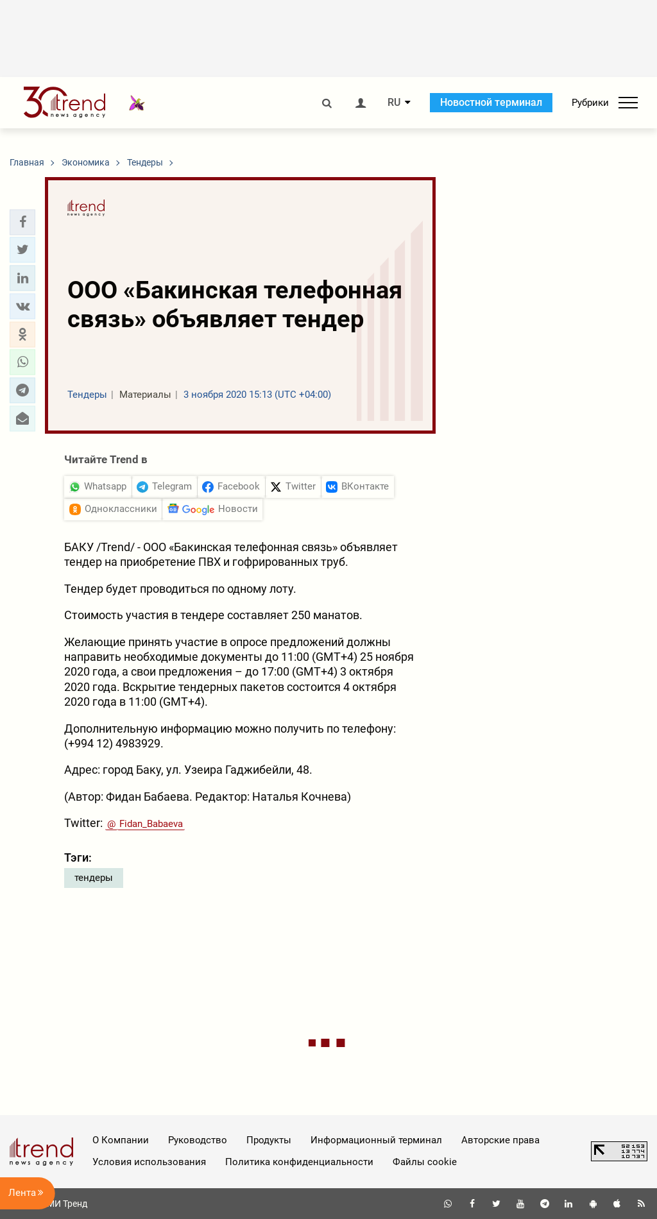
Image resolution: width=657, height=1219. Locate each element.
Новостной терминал (491, 102)
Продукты (268, 1140)
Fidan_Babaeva (151, 824)
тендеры (93, 877)
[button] (22, 222)
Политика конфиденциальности (299, 1162)
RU (394, 103)
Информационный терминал (376, 1140)
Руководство (197, 1140)
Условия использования (149, 1162)
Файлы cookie (425, 1162)
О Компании (120, 1140)
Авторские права (500, 1140)
